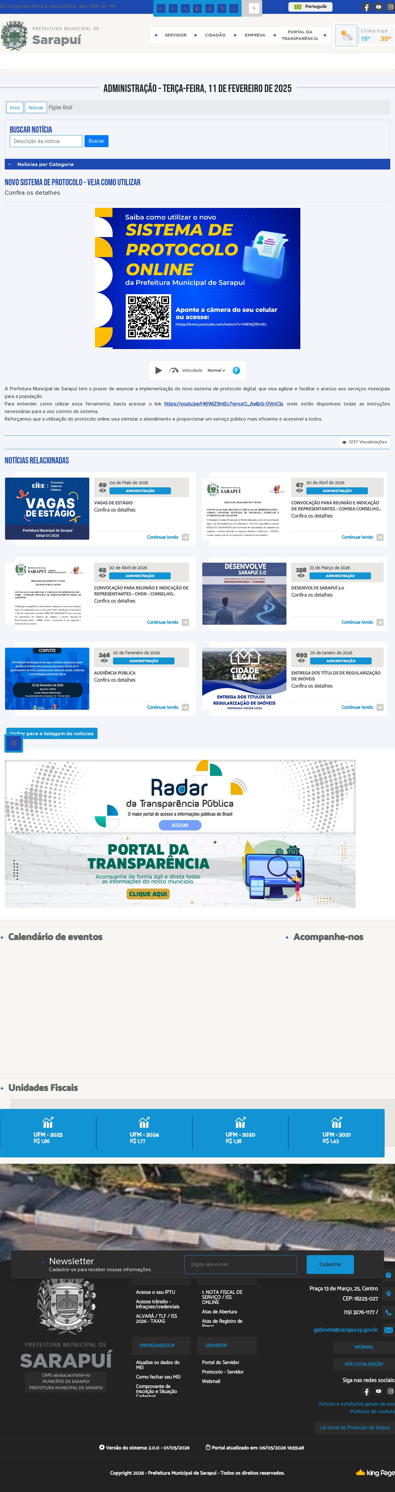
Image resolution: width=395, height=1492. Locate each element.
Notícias (36, 107)
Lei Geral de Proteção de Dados (355, 1428)
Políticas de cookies (372, 1412)
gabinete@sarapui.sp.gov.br (346, 1330)
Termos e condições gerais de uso (356, 1404)
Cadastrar (330, 1264)
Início (15, 107)
